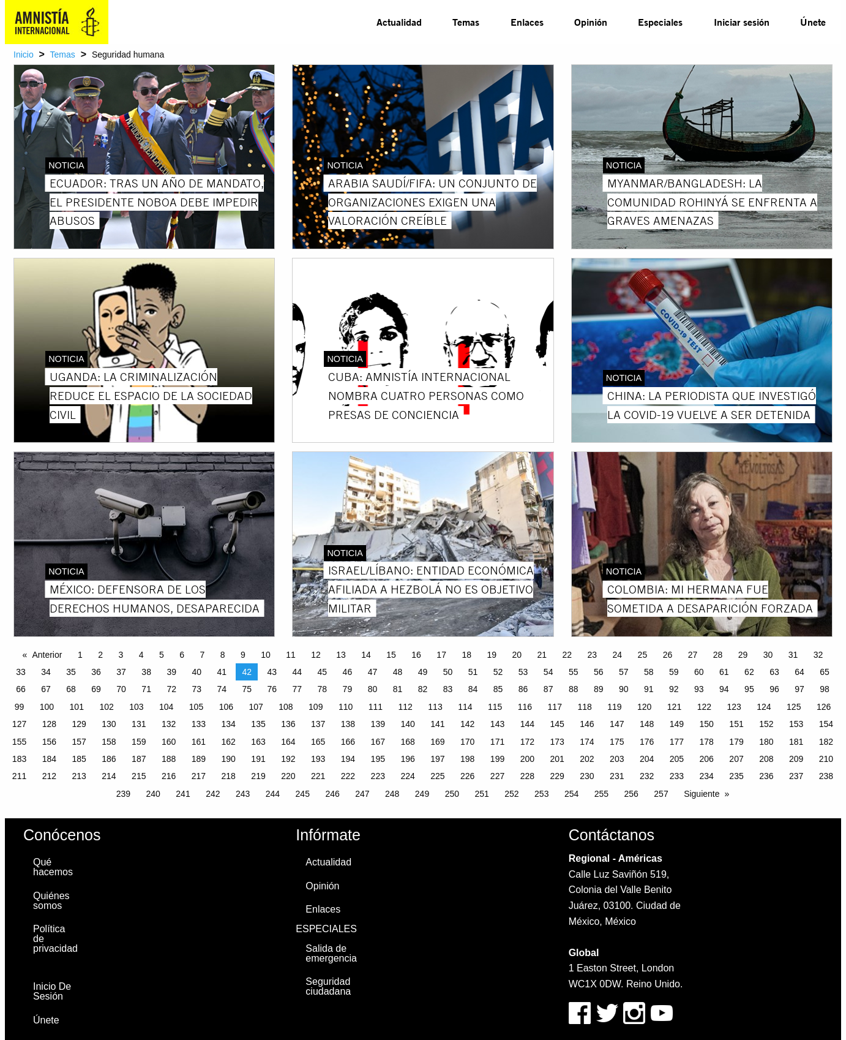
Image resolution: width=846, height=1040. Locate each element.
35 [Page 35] (71, 672)
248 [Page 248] (392, 794)
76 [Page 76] (272, 689)
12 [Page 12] (316, 655)
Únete (813, 21)
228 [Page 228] (527, 776)
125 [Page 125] (794, 707)
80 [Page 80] (373, 689)
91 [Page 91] (649, 689)
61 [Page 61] (724, 672)
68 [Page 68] (71, 689)
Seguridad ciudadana (328, 986)
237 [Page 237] (796, 776)
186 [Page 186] (109, 759)
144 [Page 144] (527, 724)
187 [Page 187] (139, 759)
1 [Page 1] (80, 655)
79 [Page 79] (348, 689)
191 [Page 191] (258, 759)
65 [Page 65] (824, 672)
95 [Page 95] (749, 689)
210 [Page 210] (826, 759)
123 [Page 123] (734, 707)
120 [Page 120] (644, 707)
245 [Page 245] (303, 794)
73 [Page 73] (196, 689)
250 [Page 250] (452, 794)
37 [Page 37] (121, 672)
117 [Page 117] (555, 707)
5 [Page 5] (161, 655)
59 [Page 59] (674, 672)
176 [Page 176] (647, 742)
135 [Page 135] (258, 724)
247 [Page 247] (362, 794)
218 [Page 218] (229, 776)
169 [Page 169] (437, 742)
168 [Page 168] (407, 742)
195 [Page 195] (378, 759)
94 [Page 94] (724, 689)
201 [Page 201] (557, 759)
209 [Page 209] (796, 759)
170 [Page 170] (467, 742)
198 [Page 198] (467, 759)
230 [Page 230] (587, 776)
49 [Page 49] (423, 672)
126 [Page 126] (824, 707)
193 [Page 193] (318, 759)
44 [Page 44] (297, 672)
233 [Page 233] (677, 776)
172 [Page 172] (527, 742)
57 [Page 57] (624, 672)
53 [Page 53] (523, 672)
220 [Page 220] (288, 776)
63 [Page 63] (774, 672)
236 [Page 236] (766, 776)
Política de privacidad (55, 939)
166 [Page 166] (348, 742)
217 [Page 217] (199, 776)
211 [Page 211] (19, 776)
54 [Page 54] (548, 672)
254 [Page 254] (571, 794)
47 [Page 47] (373, 672)
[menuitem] (399, 22)
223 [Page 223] (378, 776)
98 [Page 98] (824, 689)
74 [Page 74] (221, 689)
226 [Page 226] (467, 776)
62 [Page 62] (749, 672)
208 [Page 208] (766, 759)
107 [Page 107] (256, 707)
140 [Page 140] (407, 724)
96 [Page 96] (774, 689)
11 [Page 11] (291, 655)
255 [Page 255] (601, 794)
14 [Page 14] (366, 655)
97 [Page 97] (799, 689)
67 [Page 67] (46, 689)
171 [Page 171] (497, 742)
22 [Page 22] (567, 655)
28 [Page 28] (718, 655)
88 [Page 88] (573, 689)
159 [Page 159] (139, 742)
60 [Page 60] (699, 672)
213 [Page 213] (79, 776)
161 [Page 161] (199, 742)
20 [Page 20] (517, 655)
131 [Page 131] (139, 724)
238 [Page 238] (826, 776)
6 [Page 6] (181, 655)
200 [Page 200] (527, 759)
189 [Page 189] (199, 759)
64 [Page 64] (799, 672)
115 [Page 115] (495, 707)
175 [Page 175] (617, 742)
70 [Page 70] (121, 689)
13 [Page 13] (341, 655)
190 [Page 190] (229, 759)
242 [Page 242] (213, 794)
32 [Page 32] (818, 655)
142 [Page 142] (467, 724)
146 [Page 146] (587, 724)
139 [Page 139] (378, 724)
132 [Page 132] (169, 724)
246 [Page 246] (332, 794)
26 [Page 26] (668, 655)
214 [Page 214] (109, 776)
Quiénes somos (51, 901)
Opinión (590, 21)
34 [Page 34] (46, 672)
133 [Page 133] (199, 724)
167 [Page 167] (378, 742)
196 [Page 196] (407, 759)
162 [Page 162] (229, 742)
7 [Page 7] (202, 655)
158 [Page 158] (109, 742)
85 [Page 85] (498, 689)
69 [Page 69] (96, 689)
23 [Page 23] (592, 655)
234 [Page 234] (707, 776)
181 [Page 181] (796, 742)
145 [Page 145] (557, 724)
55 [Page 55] (573, 672)
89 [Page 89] (599, 689)
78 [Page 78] (323, 689)
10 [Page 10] (266, 655)
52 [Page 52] (498, 672)
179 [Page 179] (736, 742)
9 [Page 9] (243, 655)
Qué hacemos (53, 867)
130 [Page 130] (109, 724)
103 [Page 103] (136, 707)
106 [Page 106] (226, 707)
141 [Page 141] (437, 724)
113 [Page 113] (435, 707)
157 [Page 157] (79, 742)
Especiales (660, 21)
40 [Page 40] (196, 672)
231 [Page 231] (617, 776)
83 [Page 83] (448, 689)
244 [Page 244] (273, 794)
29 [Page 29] (743, 655)
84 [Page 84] (473, 689)
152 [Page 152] (766, 724)
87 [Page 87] (548, 689)
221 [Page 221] (318, 776)
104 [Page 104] (166, 707)
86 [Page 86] (523, 689)
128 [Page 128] (49, 724)
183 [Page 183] (19, 759)
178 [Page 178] (707, 742)
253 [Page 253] (541, 794)
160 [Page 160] (169, 742)
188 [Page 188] (169, 759)
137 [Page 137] (318, 724)
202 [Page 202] (587, 759)
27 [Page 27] (693, 655)
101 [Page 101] (77, 707)
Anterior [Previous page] (47, 655)
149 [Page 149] (677, 724)
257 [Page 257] (661, 794)
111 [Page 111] (376, 707)
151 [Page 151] (736, 724)
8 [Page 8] (222, 655)
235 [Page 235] (736, 776)
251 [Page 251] (481, 794)
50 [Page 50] (448, 672)
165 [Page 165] (318, 742)
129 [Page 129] (79, 724)
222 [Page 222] (348, 776)
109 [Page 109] (316, 707)
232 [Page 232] (647, 776)
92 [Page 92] (674, 689)
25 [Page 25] (643, 655)
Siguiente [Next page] (701, 794)
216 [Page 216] (169, 776)
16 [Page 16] (416, 655)
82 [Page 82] (423, 689)
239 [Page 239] (123, 794)
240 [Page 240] (153, 794)
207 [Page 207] (736, 759)
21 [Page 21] (542, 655)
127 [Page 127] (19, 724)
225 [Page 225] (437, 776)
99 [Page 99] (19, 707)
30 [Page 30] (768, 655)
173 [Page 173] (557, 742)
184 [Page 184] (49, 759)
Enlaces (527, 21)
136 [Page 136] (288, 724)
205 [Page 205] (677, 759)
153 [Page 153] (796, 724)
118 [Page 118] (584, 707)
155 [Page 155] (19, 742)
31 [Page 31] (793, 655)
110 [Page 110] (346, 707)
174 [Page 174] (587, 742)
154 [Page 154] (826, 724)
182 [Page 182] (826, 742)
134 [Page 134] (229, 724)
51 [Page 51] (473, 672)
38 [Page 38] (146, 672)
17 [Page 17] (441, 655)
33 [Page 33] (21, 672)
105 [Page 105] (196, 707)
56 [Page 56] (599, 672)
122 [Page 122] (704, 707)
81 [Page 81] (398, 689)
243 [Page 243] (243, 794)
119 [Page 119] (614, 707)
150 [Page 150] (707, 724)
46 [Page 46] (348, 672)
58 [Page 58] (649, 672)
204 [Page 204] (647, 759)
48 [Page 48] (398, 672)
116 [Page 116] (525, 707)
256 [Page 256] (631, 794)
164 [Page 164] (288, 742)
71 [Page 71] (146, 689)
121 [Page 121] (674, 707)
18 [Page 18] (466, 655)
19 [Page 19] (491, 655)
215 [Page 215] (139, 776)
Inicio (23, 54)
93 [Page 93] (699, 689)
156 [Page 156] (49, 742)
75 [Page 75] (247, 689)
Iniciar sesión (741, 21)
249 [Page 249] (422, 794)
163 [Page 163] (258, 742)
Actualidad (399, 21)
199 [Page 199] (497, 759)
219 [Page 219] (258, 776)
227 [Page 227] (497, 776)
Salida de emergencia (331, 953)
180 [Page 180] (766, 742)
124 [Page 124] (764, 707)
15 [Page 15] (391, 655)
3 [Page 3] (120, 655)
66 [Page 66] (21, 689)
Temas (465, 21)
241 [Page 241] (183, 794)
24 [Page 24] (618, 655)
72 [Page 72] (171, 689)
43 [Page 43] (272, 672)
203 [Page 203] (617, 759)
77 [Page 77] (297, 689)
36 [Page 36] (96, 672)
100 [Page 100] (47, 707)
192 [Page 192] (288, 759)
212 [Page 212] (49, 776)
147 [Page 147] (617, 724)
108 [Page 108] (286, 707)
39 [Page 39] (171, 672)
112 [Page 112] (406, 707)
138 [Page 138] (348, 724)
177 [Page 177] (677, 742)
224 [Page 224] (407, 776)
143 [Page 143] (497, 724)
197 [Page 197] (437, 759)
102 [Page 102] (106, 707)
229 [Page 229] (557, 776)
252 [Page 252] (511, 794)
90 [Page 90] (624, 689)
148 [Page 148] (647, 724)
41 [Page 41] (221, 672)
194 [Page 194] (348, 759)
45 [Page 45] (323, 672)
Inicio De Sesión (52, 991)
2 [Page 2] (100, 655)
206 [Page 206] (707, 759)
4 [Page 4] (141, 655)
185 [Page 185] (79, 759)
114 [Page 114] (465, 707)
